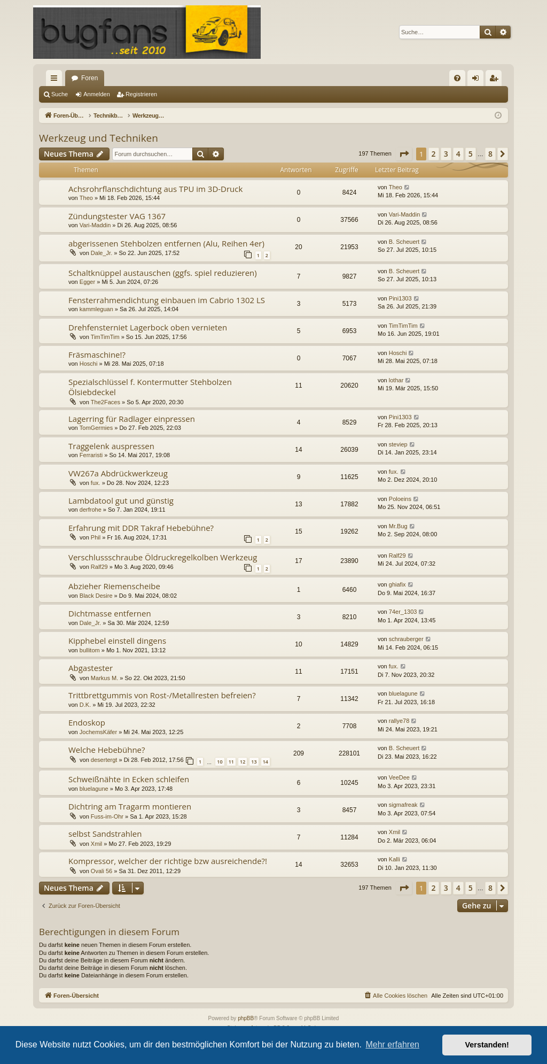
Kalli (394, 859)
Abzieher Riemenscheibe (114, 586)
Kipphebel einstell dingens (117, 640)
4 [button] (458, 154)
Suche (59, 94)
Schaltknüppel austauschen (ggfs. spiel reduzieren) (162, 272)
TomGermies (96, 428)
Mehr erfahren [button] (392, 1044)
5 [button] (470, 154)
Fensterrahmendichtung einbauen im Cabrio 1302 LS (166, 300)
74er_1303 (403, 611)
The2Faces (105, 402)
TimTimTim (105, 337)
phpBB (246, 1018)
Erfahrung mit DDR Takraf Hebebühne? (141, 527)
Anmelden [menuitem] (477, 80)
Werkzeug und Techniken (98, 138)
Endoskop (86, 722)
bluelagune (403, 693)
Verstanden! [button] (487, 1044)
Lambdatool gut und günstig (121, 500)
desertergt (104, 760)
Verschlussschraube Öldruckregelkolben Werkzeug (162, 557)
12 (242, 761)
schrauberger (406, 639)
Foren (89, 78)
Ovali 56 (101, 871)
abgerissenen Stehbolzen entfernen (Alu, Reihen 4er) (166, 243)
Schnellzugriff (56, 80)
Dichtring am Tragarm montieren (129, 806)
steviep (398, 444)
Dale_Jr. (101, 253)
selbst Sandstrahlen (105, 833)
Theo (86, 198)
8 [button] (490, 154)
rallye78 (399, 721)
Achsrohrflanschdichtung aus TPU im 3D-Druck (155, 188)
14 (265, 761)
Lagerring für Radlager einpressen (131, 418)
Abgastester (90, 667)
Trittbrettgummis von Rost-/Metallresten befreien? (162, 695)
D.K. (85, 704)
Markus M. (104, 678)
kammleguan (96, 309)
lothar (396, 380)
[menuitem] (457, 78)
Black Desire (96, 595)
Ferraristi (91, 455)
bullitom (90, 650)
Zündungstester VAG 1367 (117, 216)
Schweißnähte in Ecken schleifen (128, 779)
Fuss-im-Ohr (107, 816)
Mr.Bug (398, 526)
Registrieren (141, 94)
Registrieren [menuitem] (496, 80)
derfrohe (90, 509)
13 (253, 761)
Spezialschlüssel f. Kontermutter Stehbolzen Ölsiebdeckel (150, 386)
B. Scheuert (404, 241)
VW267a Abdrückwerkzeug (118, 473)
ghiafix (397, 584)
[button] (404, 154)
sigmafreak (403, 804)
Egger (87, 282)
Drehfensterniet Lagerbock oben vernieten (147, 327)
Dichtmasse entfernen (109, 613)
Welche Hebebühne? (106, 749)
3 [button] (446, 154)
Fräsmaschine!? (97, 354)
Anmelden (96, 94)
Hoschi (89, 363)
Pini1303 (400, 298)
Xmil (96, 844)
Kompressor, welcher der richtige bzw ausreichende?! (167, 860)
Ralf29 (99, 567)
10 (219, 761)
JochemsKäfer (98, 732)
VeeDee (399, 777)
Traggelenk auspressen (111, 446)
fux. (95, 483)
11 (231, 761)
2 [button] (434, 154)
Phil (95, 537)
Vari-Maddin (95, 225)
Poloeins (400, 499)
